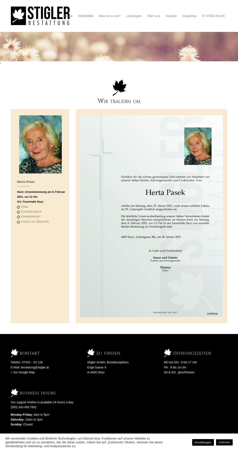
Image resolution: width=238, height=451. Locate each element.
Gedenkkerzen (30, 216)
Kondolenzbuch (31, 211)
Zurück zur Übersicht (35, 221)
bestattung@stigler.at (35, 367)
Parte (24, 206)
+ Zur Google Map (23, 372)
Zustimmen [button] (224, 442)
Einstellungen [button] (203, 442)
